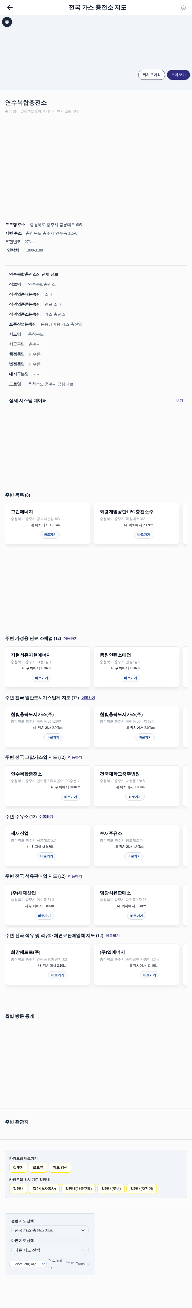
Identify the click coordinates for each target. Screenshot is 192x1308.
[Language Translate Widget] (27, 1264)
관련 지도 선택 (22, 1221)
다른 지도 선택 (22, 1241)
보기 (179, 401)
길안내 (18, 1189)
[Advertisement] (96, 167)
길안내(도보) (111, 1189)
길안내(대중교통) (78, 1189)
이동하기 (70, 638)
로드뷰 (38, 1167)
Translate (78, 1264)
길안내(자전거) (141, 1189)
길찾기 (18, 1167)
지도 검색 (60, 1167)
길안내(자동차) (44, 1189)
